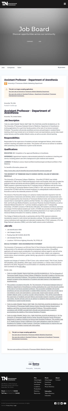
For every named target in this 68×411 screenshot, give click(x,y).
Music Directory (49, 386)
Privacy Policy (9, 405)
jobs (3, 67)
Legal (15, 405)
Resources (37, 393)
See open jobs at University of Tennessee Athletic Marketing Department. (29, 91)
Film (35, 378)
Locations (37, 386)
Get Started (37, 382)
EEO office (22, 267)
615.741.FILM (9, 391)
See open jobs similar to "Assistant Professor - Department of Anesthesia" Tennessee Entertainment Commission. (32, 95)
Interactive (48, 391)
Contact (58, 380)
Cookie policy (37, 368)
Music (46, 378)
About (58, 378)
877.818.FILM (10, 393)
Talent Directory (49, 393)
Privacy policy (29, 368)
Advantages (37, 380)
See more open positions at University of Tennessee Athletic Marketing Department (30, 349)
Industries (48, 395)
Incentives (37, 384)
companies (11, 67)
